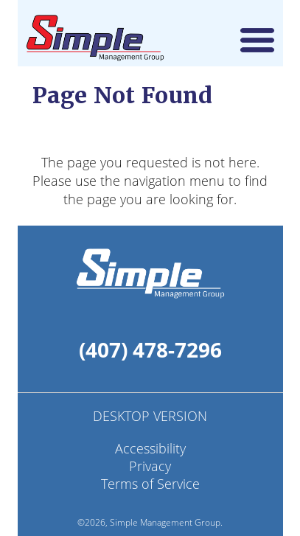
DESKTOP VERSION (150, 416)
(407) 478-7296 (150, 349)
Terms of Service (150, 484)
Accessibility (150, 448)
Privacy (150, 466)
